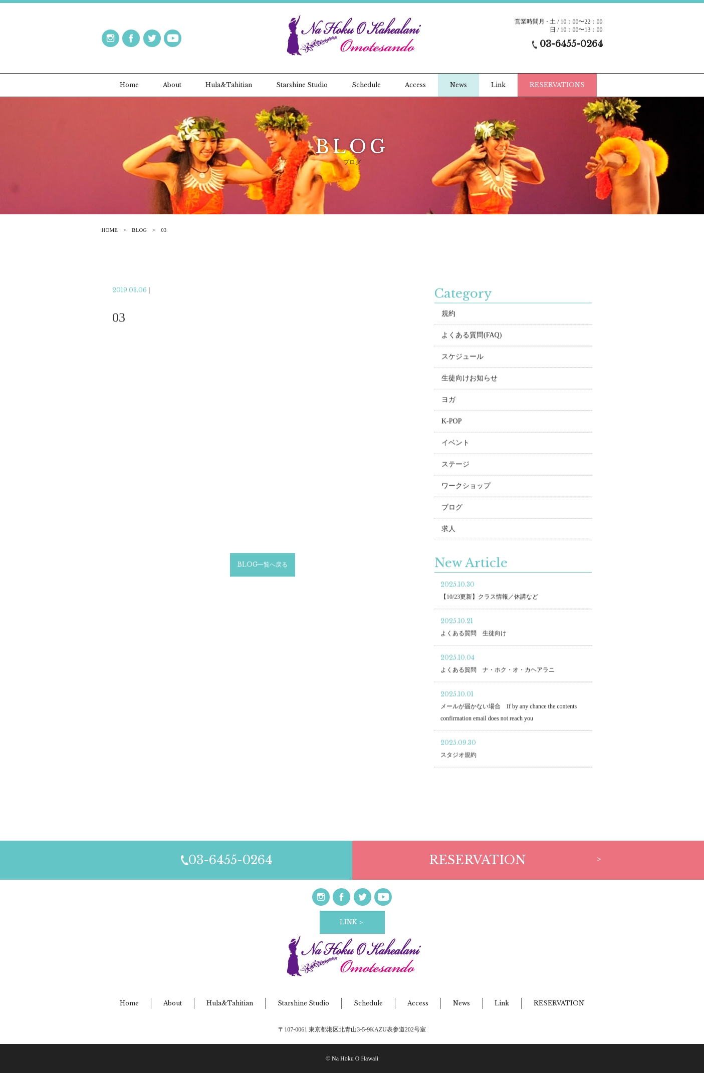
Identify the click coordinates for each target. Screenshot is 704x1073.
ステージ (455, 465)
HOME (110, 230)
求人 (448, 530)
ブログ (451, 508)
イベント (455, 444)
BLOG (139, 230)
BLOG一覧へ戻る (263, 566)
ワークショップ (466, 487)
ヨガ (448, 401)
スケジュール (462, 358)
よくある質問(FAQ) (471, 336)
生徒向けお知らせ (469, 379)
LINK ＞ (352, 922)
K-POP (451, 422)
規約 (448, 314)
